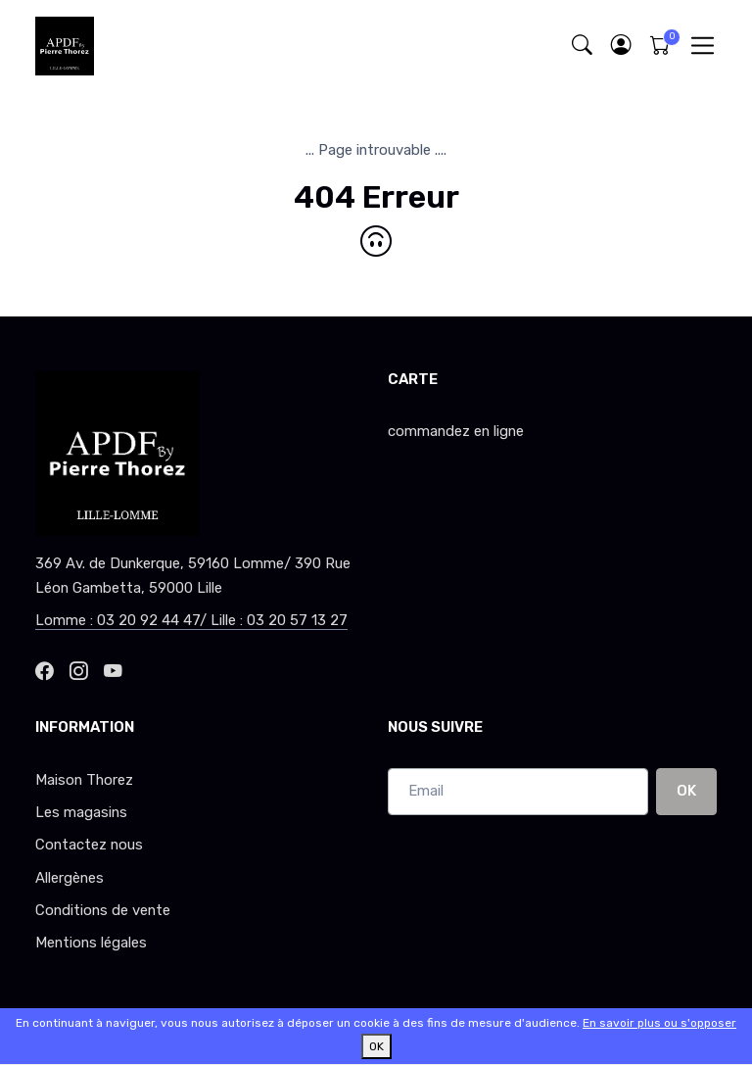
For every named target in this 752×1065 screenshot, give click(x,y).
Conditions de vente (102, 910)
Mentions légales (91, 942)
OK (686, 790)
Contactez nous (89, 844)
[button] (620, 46)
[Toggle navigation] (702, 45)
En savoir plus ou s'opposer (659, 1023)
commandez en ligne (456, 431)
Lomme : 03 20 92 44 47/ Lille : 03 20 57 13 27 (191, 620)
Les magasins (81, 812)
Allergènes (69, 878)
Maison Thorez (84, 780)
